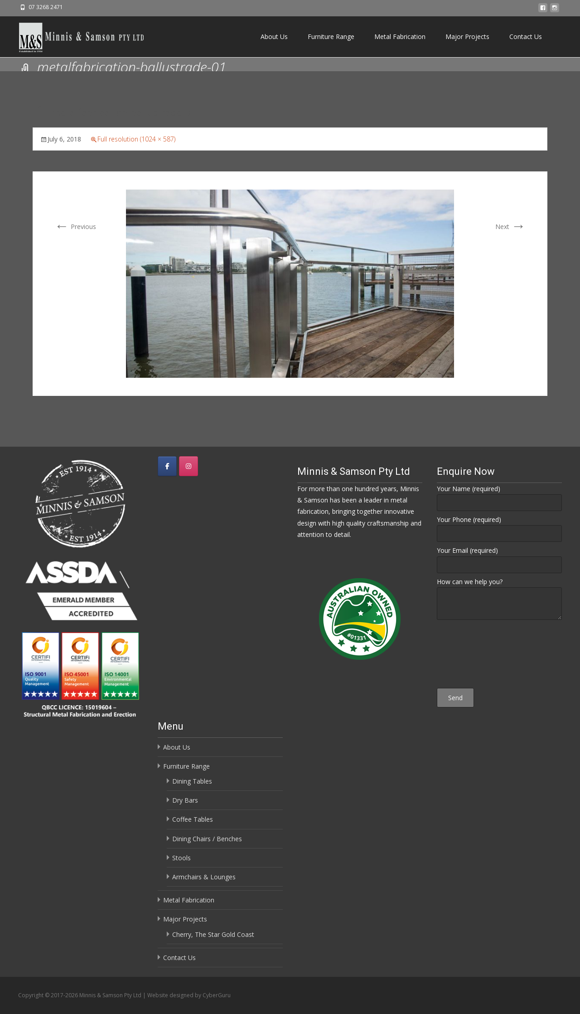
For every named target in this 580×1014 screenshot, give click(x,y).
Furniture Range (331, 36)
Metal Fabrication (399, 36)
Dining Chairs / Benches (207, 838)
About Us (274, 36)
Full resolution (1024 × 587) (136, 139)
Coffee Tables (192, 819)
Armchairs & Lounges (204, 877)
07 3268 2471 (46, 7)
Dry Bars (185, 800)
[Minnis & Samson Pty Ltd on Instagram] (188, 466)
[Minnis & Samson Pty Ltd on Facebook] (167, 466)
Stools (181, 857)
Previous (75, 226)
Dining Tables (192, 781)
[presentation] (499, 655)
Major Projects (467, 36)
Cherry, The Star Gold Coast (213, 934)
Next (510, 226)
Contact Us (525, 36)
